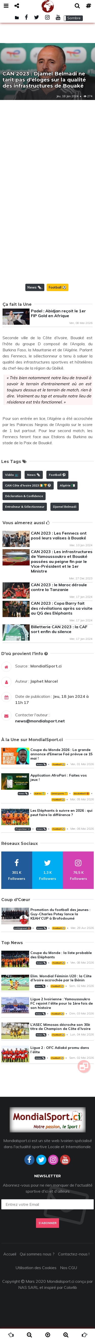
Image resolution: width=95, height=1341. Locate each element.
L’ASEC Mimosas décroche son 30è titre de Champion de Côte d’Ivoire (60, 1026)
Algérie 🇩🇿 (67, 485)
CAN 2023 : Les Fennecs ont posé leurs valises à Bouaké (59, 535)
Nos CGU (68, 1267)
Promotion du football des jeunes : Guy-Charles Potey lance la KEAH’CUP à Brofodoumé (60, 914)
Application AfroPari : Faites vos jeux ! (58, 777)
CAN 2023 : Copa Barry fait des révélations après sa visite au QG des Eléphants (61, 608)
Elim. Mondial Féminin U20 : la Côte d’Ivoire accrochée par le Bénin (60, 978)
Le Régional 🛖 (22, 928)
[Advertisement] (47, 150)
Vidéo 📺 (11, 475)
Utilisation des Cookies (35, 1267)
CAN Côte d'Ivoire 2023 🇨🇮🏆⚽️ (28, 485)
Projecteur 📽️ (22, 829)
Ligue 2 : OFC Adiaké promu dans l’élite (59, 1049)
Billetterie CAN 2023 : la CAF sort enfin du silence (59, 629)
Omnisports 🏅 (59, 793)
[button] (73, 18)
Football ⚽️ (57, 287)
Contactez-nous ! (73, 1253)
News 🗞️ (34, 287)
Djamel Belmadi (64, 507)
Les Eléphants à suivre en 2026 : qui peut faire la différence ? (61, 812)
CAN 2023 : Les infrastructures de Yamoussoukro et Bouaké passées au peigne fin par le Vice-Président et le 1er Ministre (61, 561)
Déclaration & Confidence (24, 496)
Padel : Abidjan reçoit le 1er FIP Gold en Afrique (58, 313)
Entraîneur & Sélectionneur (24, 507)
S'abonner (47, 1223)
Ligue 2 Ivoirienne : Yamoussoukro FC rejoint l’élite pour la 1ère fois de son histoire (61, 1003)
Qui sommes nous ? (37, 1253)
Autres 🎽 (39, 793)
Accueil (9, 1253)
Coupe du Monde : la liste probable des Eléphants (61, 954)
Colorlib (70, 1287)
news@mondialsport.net (40, 720)
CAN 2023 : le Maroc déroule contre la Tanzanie (59, 587)
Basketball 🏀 (81, 793)
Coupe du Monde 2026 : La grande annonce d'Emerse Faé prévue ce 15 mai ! (61, 754)
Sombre (74, 18)
